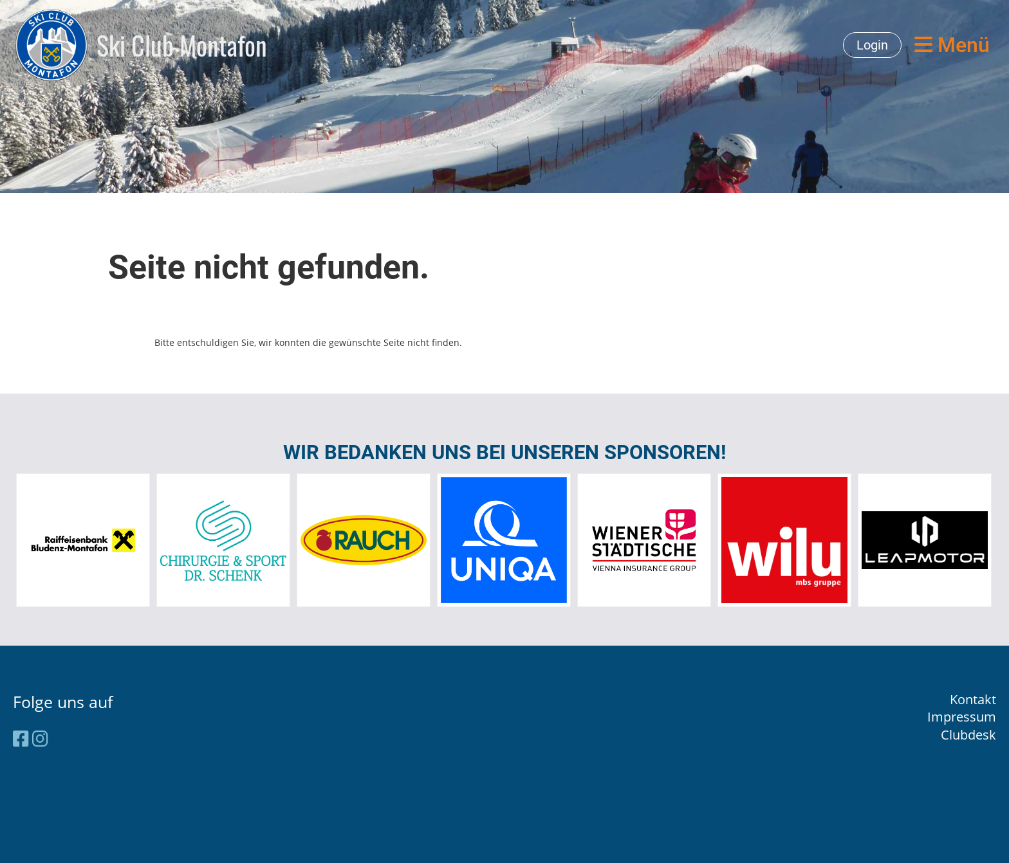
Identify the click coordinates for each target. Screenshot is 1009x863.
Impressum (961, 716)
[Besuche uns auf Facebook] (21, 738)
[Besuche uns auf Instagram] (40, 738)
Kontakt (973, 699)
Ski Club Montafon (182, 45)
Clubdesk (968, 734)
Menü (952, 45)
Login (872, 45)
